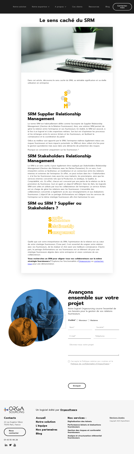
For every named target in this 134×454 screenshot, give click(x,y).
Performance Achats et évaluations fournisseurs (84, 426)
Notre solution (19, 6)
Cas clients (77, 6)
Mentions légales (117, 418)
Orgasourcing (85, 261)
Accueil (40, 418)
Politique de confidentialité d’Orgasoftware (90, 363)
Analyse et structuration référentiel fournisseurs (85, 437)
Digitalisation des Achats (80, 421)
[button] (40, 7)
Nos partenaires (46, 429)
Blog (107, 6)
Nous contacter (14, 431)
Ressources (94, 6)
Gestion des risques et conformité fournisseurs (84, 431)
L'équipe (41, 425)
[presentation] (88, 375)
